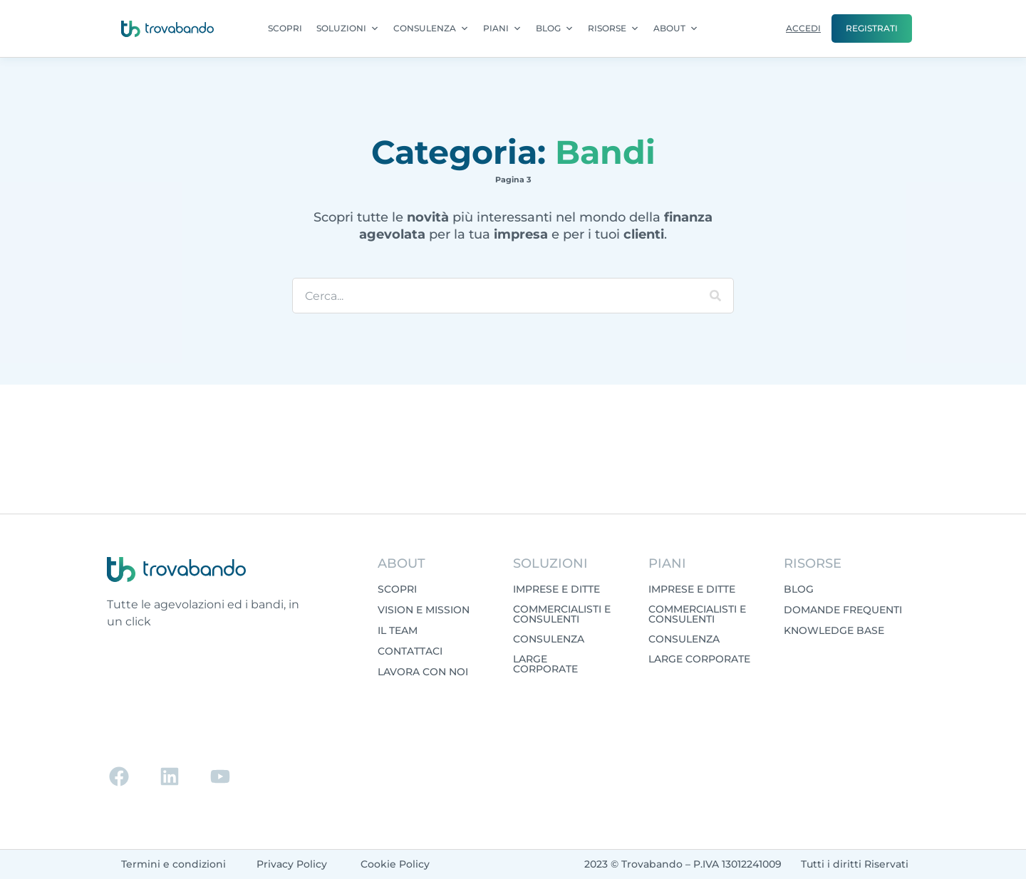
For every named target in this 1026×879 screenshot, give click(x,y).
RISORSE (613, 28)
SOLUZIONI (347, 28)
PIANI (502, 28)
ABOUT (675, 28)
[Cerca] (715, 296)
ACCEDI (803, 28)
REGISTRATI (872, 28)
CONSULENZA (431, 28)
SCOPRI (285, 28)
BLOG (555, 28)
